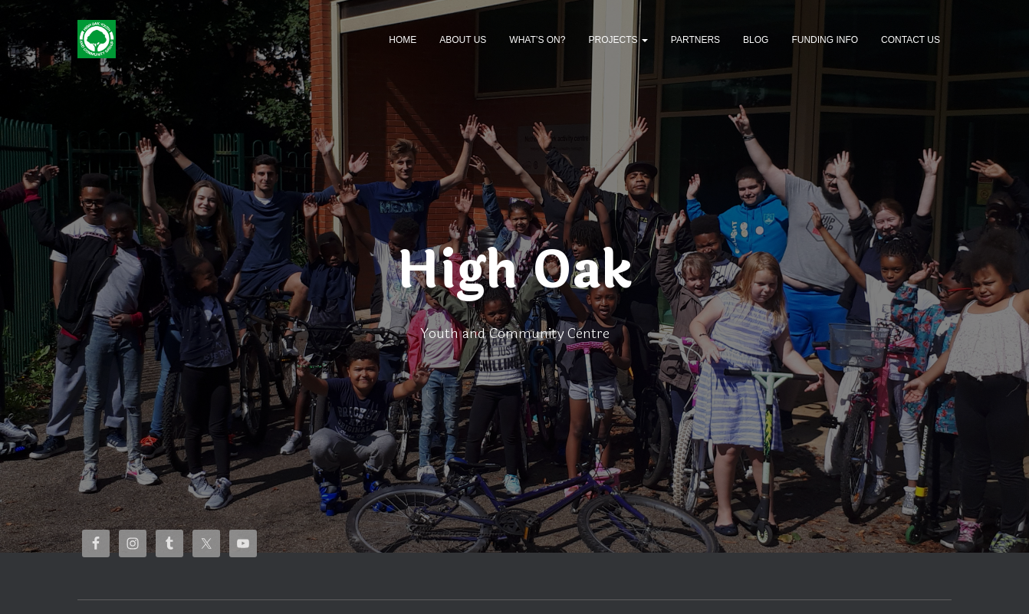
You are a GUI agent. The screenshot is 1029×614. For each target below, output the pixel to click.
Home (402, 39)
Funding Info (824, 39)
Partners (695, 39)
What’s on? (537, 39)
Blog (755, 39)
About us (462, 39)
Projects (617, 39)
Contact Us (910, 39)
